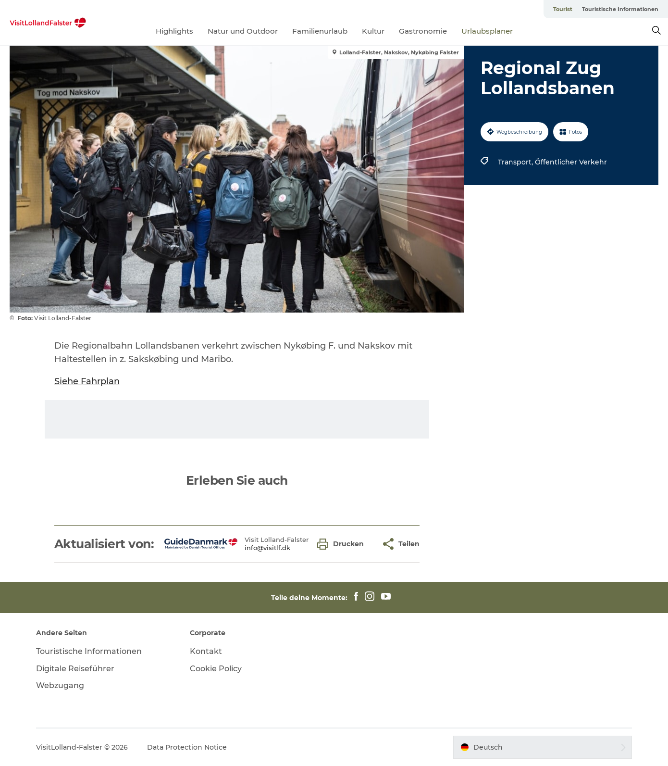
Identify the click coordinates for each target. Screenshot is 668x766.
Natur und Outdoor (243, 31)
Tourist (562, 9)
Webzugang (60, 685)
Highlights (174, 31)
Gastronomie (423, 31)
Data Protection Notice (187, 747)
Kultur (373, 31)
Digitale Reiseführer (75, 668)
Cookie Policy (216, 668)
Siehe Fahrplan (87, 381)
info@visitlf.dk (267, 548)
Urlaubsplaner (487, 31)
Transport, (516, 162)
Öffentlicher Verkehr (571, 162)
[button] (343, 544)
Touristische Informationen (620, 9)
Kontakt (206, 651)
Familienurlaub (319, 31)
